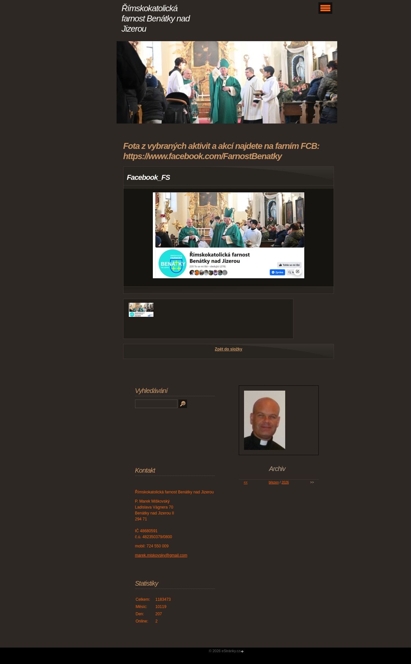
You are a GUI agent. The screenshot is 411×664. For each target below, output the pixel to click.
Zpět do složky (228, 349)
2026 (285, 482)
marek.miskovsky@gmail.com (161, 555)
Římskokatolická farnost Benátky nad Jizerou (156, 18)
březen (274, 482)
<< (246, 482)
